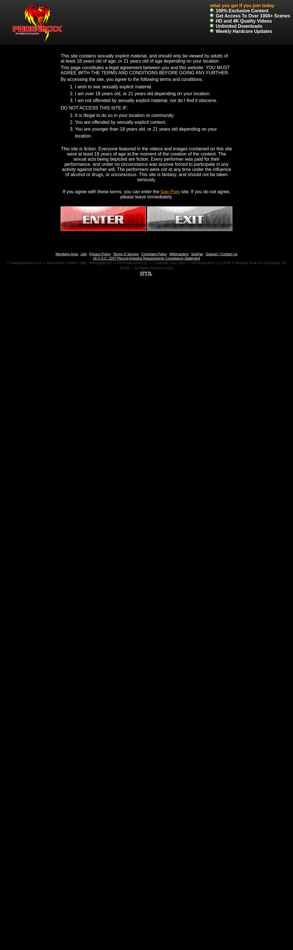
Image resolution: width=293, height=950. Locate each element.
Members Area (67, 254)
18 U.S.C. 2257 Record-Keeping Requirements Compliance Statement (146, 258)
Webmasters (179, 254)
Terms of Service (125, 254)
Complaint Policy (154, 254)
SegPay (197, 254)
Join (83, 254)
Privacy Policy (100, 254)
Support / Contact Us (221, 254)
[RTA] (146, 273)
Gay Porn (170, 191)
